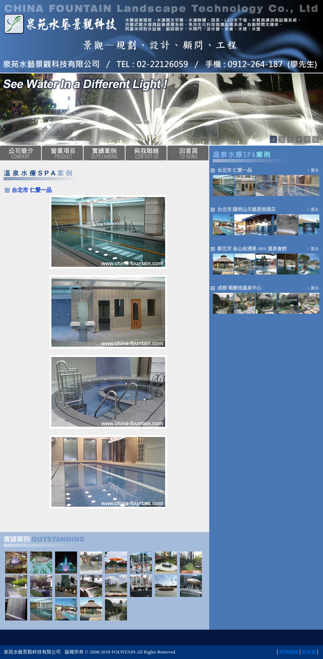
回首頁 (309, 652)
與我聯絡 (288, 652)
